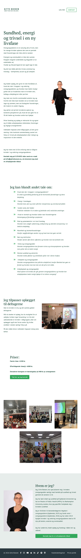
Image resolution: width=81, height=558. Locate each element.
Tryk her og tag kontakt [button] (20, 377)
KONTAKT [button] (71, 10)
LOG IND (62, 10)
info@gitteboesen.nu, (14, 159)
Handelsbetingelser (58, 553)
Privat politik (71, 553)
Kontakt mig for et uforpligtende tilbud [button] (56, 537)
